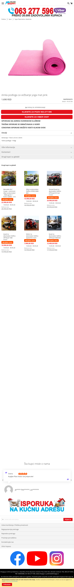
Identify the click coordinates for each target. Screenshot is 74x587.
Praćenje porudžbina (8, 538)
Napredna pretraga (8, 533)
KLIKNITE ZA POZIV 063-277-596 (37, 112)
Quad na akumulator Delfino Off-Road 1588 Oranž (9, 237)
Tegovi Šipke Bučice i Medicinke (23, 19)
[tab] (37, 133)
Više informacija (8, 147)
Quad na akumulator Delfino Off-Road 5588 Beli (55, 236)
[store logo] (10, 2)
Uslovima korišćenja (11, 581)
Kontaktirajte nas (7, 542)
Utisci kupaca (6, 546)
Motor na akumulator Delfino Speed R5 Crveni (32, 236)
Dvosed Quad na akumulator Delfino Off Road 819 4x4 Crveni (55, 192)
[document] (37, 582)
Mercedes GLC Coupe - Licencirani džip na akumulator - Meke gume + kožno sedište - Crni (9, 193)
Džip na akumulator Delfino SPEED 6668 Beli (32, 191)
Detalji (4, 133)
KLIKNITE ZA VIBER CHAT (37, 117)
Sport (10, 19)
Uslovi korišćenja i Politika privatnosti (14, 525)
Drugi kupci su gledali (10, 157)
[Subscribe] (68, 519)
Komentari (6, 152)
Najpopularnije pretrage (10, 529)
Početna (3, 19)
